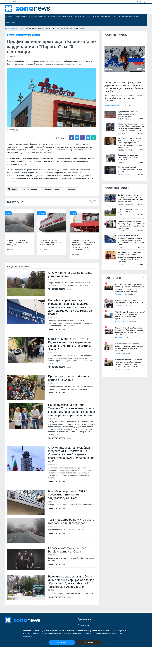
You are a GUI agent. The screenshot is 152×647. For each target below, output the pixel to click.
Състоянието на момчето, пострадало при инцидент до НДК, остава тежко (51, 242)
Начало (7, 28)
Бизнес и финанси (45, 16)
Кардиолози (71, 189)
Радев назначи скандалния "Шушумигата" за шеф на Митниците (128, 157)
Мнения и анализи (59, 16)
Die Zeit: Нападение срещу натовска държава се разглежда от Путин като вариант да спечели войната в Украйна (124, 86)
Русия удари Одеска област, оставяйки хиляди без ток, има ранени (130, 169)
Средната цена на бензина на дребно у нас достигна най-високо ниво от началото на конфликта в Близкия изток (131, 224)
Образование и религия (131, 16)
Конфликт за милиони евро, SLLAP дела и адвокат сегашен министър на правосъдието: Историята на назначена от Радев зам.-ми (129, 288)
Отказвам (88, 642)
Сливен (117, 353)
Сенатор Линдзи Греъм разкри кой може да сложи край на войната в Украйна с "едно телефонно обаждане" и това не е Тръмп (128, 363)
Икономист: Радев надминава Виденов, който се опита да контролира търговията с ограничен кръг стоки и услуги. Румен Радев (130, 142)
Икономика (33, 16)
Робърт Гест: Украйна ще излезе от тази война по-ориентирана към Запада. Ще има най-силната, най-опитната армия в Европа (131, 127)
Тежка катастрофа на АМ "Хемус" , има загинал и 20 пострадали (17, 242)
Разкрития (95, 16)
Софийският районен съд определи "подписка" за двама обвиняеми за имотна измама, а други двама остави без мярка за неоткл (70, 307)
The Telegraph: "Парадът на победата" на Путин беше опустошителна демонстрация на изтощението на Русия (130, 315)
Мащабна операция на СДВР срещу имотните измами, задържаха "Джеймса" (67, 495)
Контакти (85, 626)
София (21, 28)
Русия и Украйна (124, 119)
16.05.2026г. (126, 106)
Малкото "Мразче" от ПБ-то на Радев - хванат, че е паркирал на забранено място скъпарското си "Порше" (70, 344)
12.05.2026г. (129, 294)
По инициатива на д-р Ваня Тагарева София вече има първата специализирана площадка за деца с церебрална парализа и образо (71, 410)
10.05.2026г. (133, 321)
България (17, 16)
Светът (24, 16)
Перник (121, 264)
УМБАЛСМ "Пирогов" (29, 189)
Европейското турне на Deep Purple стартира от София (67, 549)
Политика (9, 16)
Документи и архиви (82, 16)
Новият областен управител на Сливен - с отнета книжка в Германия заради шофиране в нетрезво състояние (129, 347)
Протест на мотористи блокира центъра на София (68, 378)
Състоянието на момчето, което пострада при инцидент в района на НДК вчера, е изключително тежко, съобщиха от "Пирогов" (83, 244)
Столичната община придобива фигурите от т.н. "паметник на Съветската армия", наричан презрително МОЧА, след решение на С (71, 454)
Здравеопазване (106, 16)
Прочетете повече (59, 289)
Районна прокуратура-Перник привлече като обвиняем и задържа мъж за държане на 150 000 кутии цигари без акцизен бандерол (130, 256)
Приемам (62, 642)
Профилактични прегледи (52, 189)
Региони (15, 23)
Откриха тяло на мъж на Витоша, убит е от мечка (70, 274)
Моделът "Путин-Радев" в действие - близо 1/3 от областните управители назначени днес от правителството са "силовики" (129, 331)
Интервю (70, 16)
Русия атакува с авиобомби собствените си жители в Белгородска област (128, 114)
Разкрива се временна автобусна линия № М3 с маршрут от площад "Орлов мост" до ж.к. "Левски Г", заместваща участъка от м (71, 581)
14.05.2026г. (127, 353)
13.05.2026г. (129, 337)
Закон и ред (117, 16)
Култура (8, 23)
